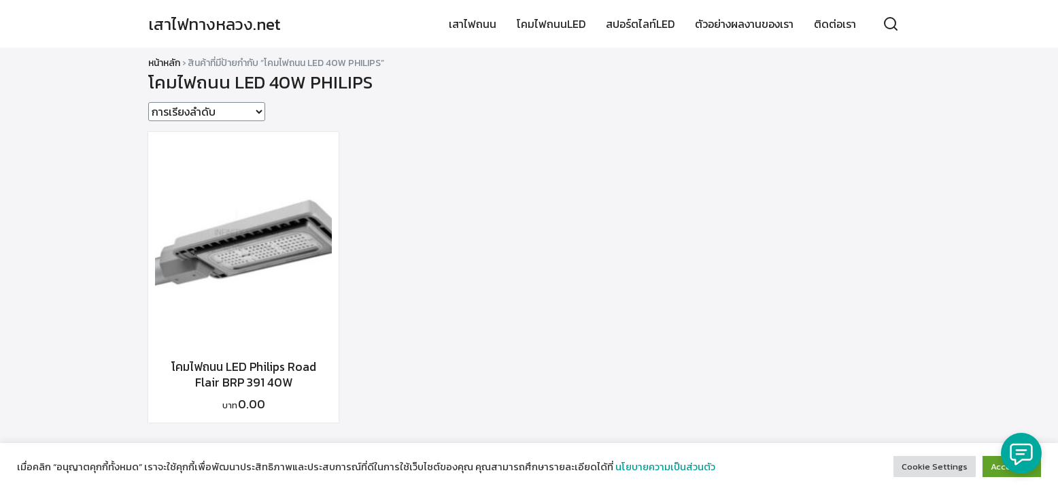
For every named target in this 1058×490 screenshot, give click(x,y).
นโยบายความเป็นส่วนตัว (665, 466)
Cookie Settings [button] (935, 466)
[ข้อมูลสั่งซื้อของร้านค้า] (206, 111)
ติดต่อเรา (835, 24)
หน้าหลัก (164, 63)
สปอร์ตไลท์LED (640, 24)
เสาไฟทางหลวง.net (214, 24)
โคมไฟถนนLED (551, 24)
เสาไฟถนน (472, 24)
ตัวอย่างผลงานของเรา (744, 24)
